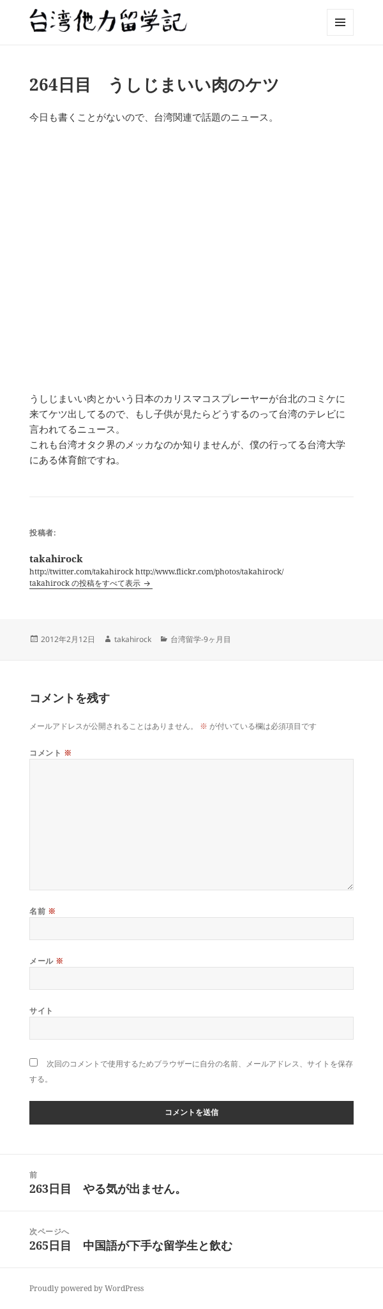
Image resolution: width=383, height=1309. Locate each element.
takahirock (132, 639)
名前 (42, 911)
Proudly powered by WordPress (86, 1288)
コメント (50, 752)
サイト (41, 1010)
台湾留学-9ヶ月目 (200, 639)
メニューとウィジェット (340, 35)
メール (46, 960)
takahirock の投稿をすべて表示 (85, 583)
